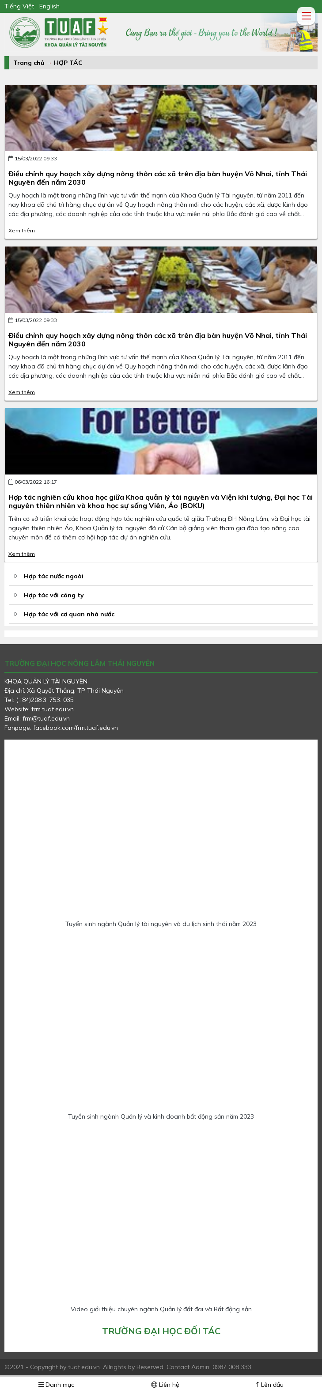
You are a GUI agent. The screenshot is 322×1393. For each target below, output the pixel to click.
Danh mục (56, 1385)
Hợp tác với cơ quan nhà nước (69, 614)
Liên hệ (165, 1385)
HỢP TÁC (68, 63)
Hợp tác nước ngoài (53, 576)
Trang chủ (28, 63)
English (49, 6)
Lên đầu (270, 1385)
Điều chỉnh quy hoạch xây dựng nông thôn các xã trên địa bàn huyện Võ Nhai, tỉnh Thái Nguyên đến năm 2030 (157, 177)
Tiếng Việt (19, 6)
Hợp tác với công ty (54, 595)
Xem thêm (21, 230)
